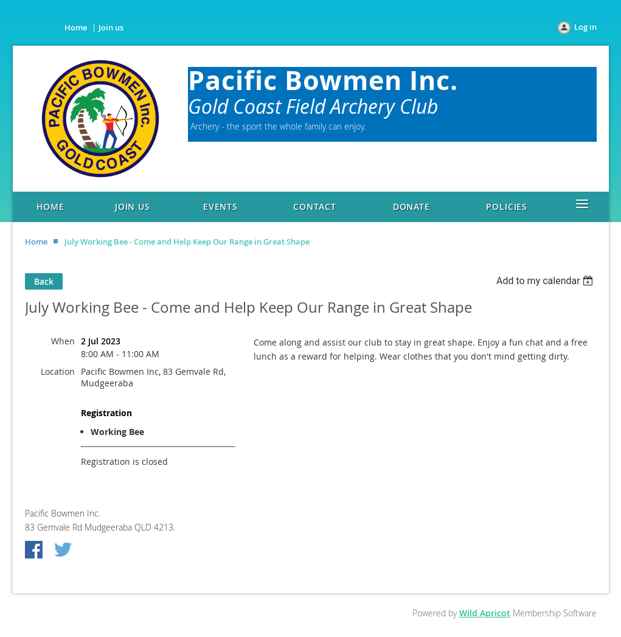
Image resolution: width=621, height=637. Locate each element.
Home (75, 27)
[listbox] (546, 280)
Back (44, 281)
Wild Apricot (484, 613)
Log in (585, 26)
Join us (111, 27)
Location (58, 371)
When (63, 341)
